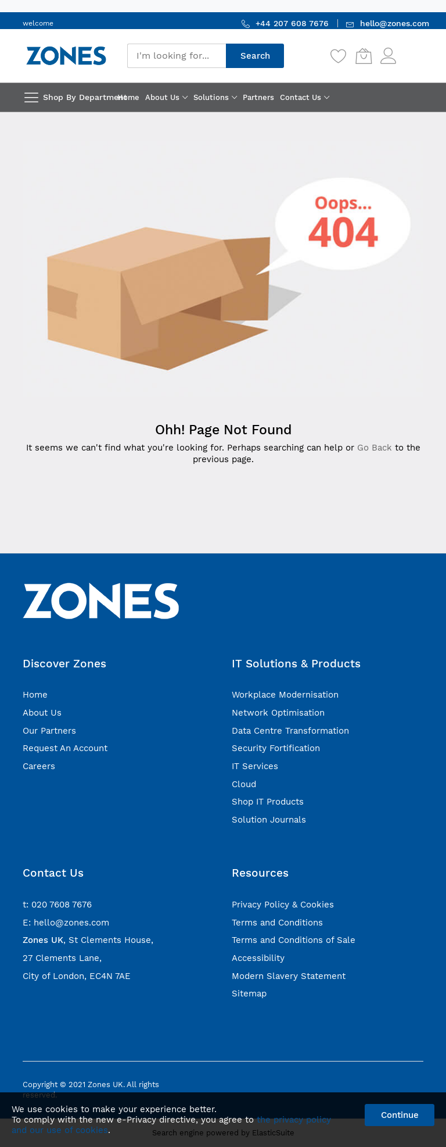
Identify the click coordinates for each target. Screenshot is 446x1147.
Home (35, 694)
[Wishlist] (338, 56)
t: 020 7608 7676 (57, 904)
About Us (42, 713)
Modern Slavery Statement (289, 976)
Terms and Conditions (277, 922)
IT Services (255, 766)
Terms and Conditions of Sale (293, 940)
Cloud (244, 784)
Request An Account (65, 748)
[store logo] (66, 55)
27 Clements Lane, (62, 958)
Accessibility (258, 958)
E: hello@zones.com (66, 922)
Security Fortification (276, 748)
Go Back (374, 447)
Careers (39, 766)
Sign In (411, 50)
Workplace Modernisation (285, 694)
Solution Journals (269, 819)
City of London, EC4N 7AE (77, 976)
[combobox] (176, 56)
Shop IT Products (268, 801)
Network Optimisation (278, 713)
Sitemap (249, 993)
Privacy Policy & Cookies (283, 904)
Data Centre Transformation (290, 731)
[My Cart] (363, 56)
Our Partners (49, 731)
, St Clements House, (88, 940)
